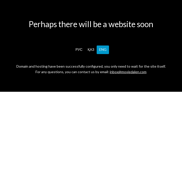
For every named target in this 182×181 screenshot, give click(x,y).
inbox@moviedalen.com (128, 72)
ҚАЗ (91, 49)
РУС (79, 49)
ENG (102, 49)
